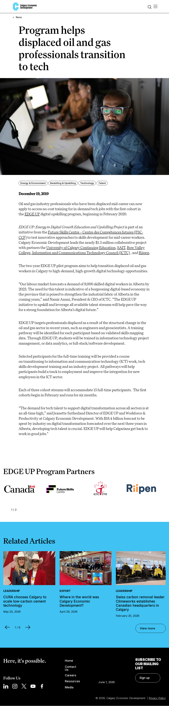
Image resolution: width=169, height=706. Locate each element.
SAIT (121, 247)
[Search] (150, 7)
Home (69, 660)
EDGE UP (32, 214)
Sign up (144, 677)
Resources (72, 681)
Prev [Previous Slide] (5, 509)
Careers (70, 675)
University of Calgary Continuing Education (81, 247)
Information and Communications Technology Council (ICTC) (81, 252)
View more (147, 628)
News (19, 17)
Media (69, 687)
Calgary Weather (106, 666)
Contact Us (70, 668)
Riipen (144, 252)
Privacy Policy (157, 698)
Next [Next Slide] (22, 509)
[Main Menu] (155, 6)
